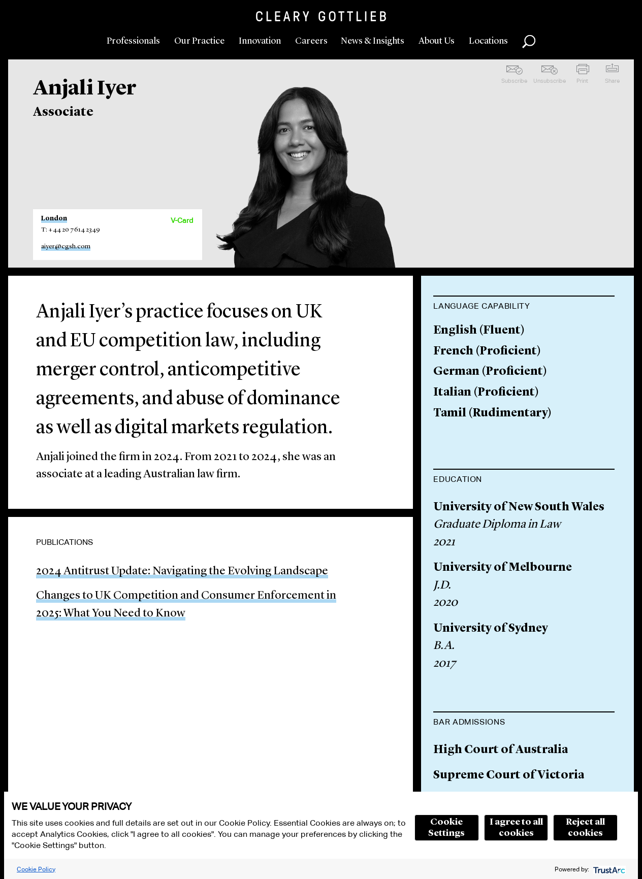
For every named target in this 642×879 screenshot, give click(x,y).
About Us (437, 41)
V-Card (182, 220)
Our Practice (199, 41)
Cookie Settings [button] (446, 828)
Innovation (260, 41)
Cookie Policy (36, 869)
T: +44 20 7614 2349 (70, 229)
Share (612, 80)
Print (582, 80)
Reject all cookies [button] (585, 828)
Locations (488, 41)
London (54, 218)
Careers (311, 41)
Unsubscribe (549, 80)
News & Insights (372, 41)
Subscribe (514, 80)
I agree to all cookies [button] (516, 828)
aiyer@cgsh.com (65, 246)
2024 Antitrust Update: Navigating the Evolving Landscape (182, 571)
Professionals (133, 41)
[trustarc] (608, 869)
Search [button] (528, 41)
